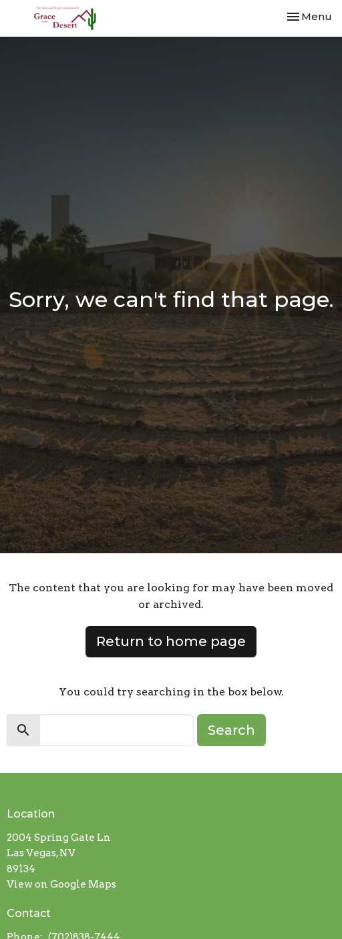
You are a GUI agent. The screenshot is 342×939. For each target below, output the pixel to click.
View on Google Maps (61, 884)
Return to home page (171, 641)
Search (231, 730)
